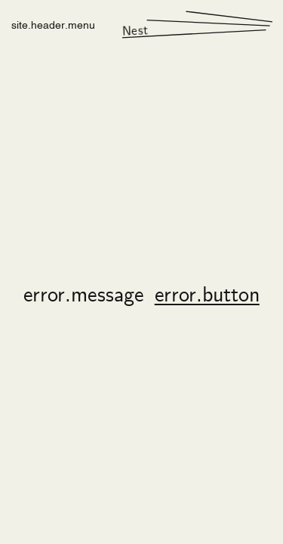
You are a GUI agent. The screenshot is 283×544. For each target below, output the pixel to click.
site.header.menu (53, 23)
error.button (207, 296)
